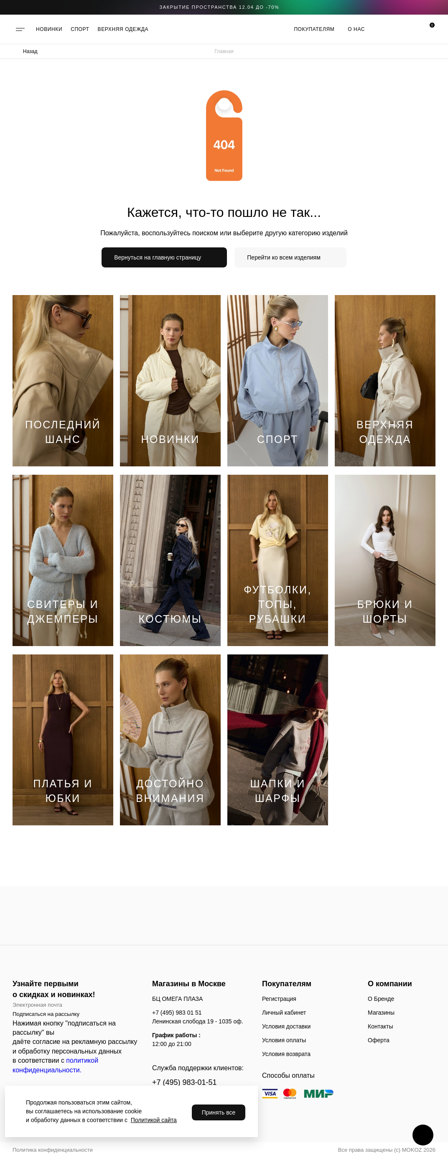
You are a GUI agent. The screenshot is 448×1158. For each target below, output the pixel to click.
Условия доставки (286, 1026)
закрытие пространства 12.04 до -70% (220, 7)
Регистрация (279, 998)
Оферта (378, 1040)
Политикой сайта (154, 1120)
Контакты (380, 1026)
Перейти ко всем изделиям (284, 257)
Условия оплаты (284, 1040)
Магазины (381, 1012)
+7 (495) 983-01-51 (184, 1082)
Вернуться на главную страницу (157, 257)
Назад (30, 51)
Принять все (219, 1112)
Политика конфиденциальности (53, 1150)
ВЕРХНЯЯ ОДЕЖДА (123, 29)
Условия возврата (286, 1054)
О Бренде (381, 998)
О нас (356, 29)
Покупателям (314, 29)
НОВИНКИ (49, 29)
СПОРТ (80, 29)
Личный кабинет (284, 1012)
